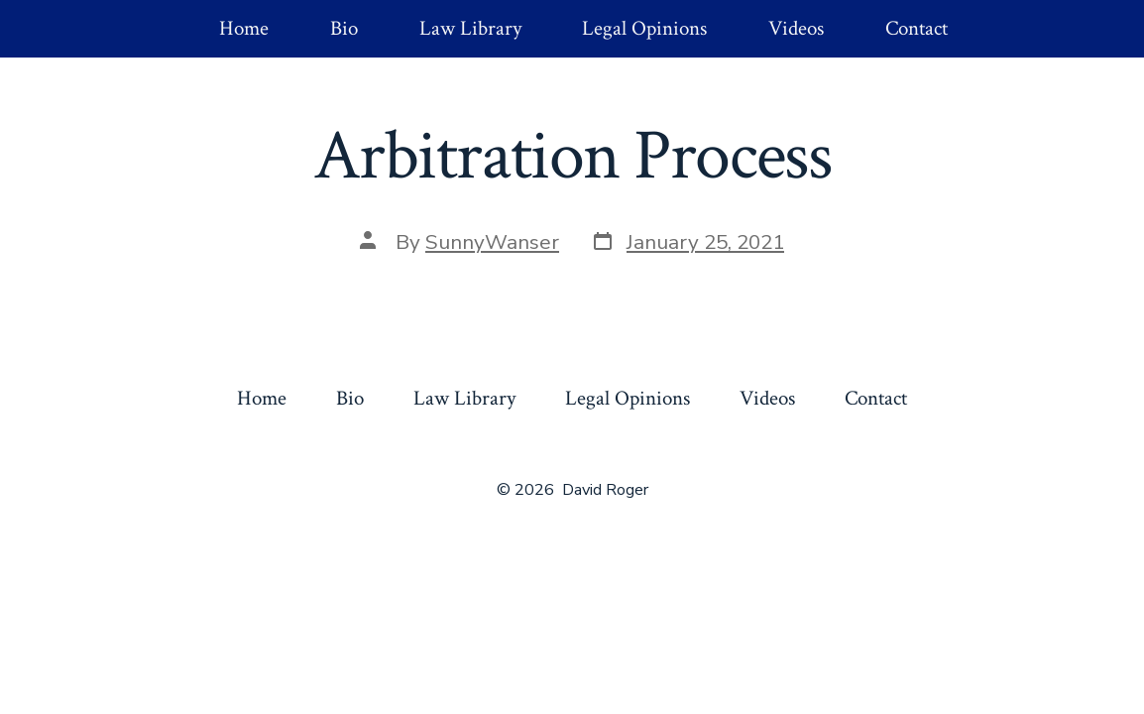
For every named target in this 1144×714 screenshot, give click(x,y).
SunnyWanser (492, 242)
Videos (796, 28)
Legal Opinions (644, 28)
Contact (916, 28)
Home (244, 28)
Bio (344, 28)
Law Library (470, 28)
